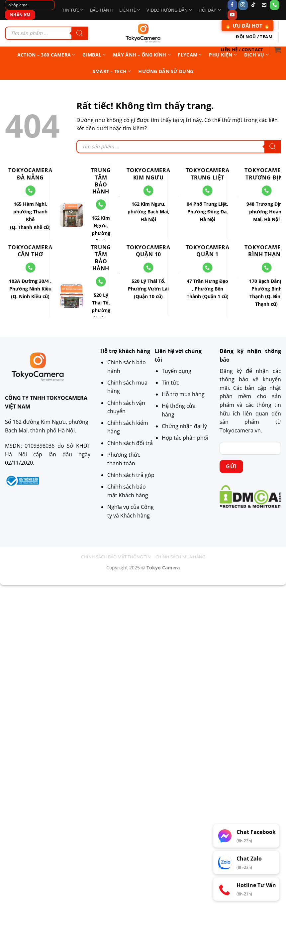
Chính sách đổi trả (130, 443)
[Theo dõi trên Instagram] (243, 5)
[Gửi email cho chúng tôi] (264, 5)
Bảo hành (101, 10)
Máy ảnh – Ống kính (142, 55)
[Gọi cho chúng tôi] (274, 5)
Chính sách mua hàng (180, 557)
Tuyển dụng (176, 371)
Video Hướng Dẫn (169, 10)
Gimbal (94, 55)
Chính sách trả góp (130, 475)
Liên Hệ (129, 10)
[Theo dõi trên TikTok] (253, 5)
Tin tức (72, 10)
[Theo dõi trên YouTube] (232, 15)
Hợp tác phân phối (185, 437)
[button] (277, 50)
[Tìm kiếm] (79, 33)
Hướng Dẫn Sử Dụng (165, 71)
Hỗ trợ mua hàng (183, 394)
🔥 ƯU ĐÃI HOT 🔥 (247, 25)
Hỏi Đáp (210, 10)
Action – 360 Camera (46, 55)
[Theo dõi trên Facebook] (232, 5)
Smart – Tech (112, 71)
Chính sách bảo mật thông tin (116, 557)
